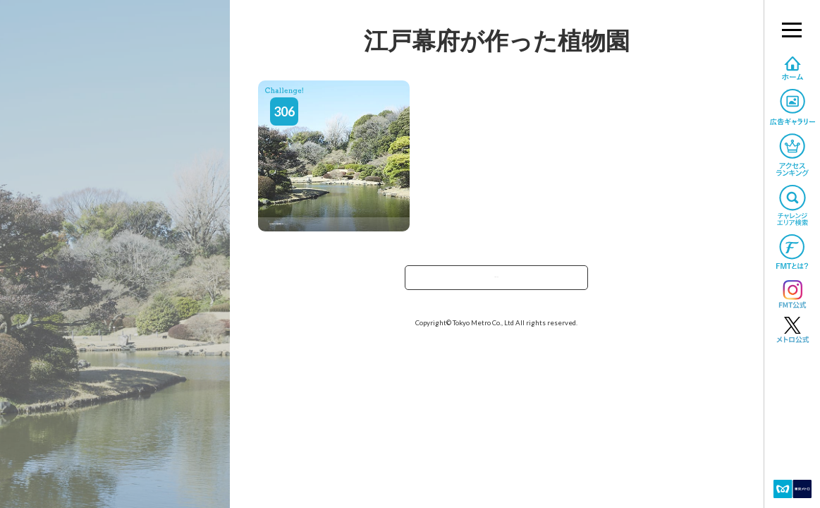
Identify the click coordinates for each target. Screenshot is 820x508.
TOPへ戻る (496, 282)
